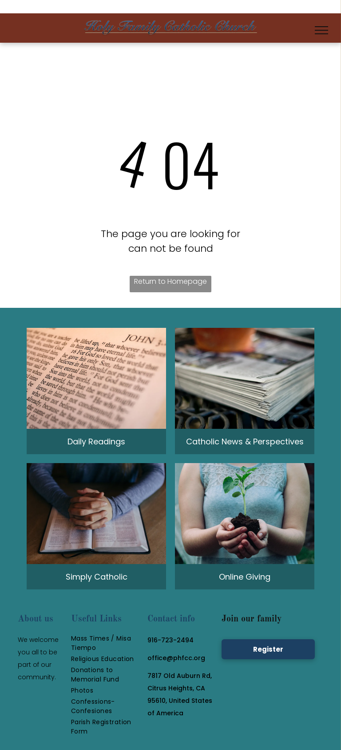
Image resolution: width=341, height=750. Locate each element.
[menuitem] (107, 643)
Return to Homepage (170, 281)
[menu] (321, 30)
